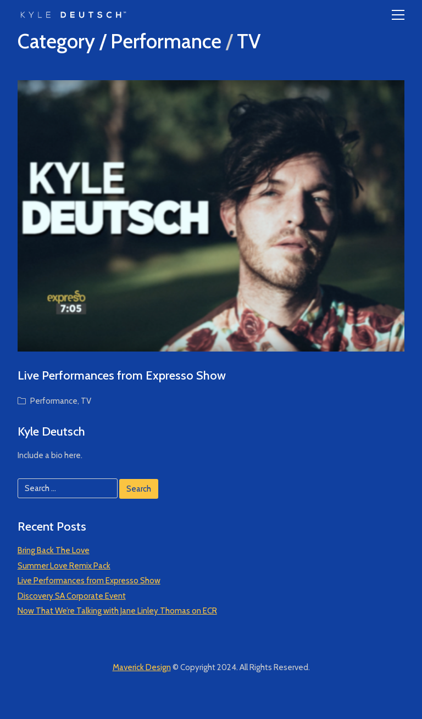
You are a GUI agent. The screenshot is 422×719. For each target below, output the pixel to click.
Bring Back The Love (54, 550)
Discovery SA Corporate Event (72, 596)
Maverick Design (142, 667)
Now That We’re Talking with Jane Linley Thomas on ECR (117, 611)
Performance (165, 41)
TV (248, 41)
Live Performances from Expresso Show (122, 375)
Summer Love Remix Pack (64, 566)
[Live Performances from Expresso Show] (211, 216)
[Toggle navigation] (398, 14)
